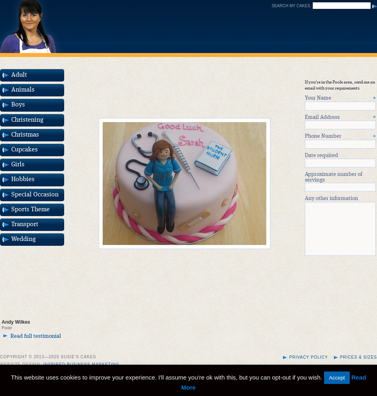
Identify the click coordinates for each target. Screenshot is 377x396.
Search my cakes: (291, 6)
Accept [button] (337, 378)
